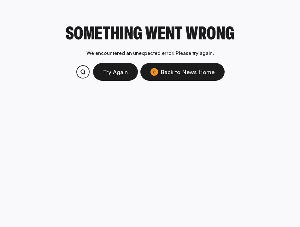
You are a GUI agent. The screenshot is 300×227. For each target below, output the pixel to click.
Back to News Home (182, 72)
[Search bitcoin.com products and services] (83, 72)
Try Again (115, 71)
